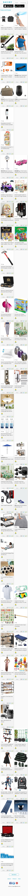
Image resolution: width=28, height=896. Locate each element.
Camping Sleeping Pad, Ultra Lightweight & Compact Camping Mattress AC (7, 817)
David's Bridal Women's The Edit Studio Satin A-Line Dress (7, 674)
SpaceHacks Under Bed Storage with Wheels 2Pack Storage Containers (7, 531)
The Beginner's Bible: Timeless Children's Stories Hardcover (21, 244)
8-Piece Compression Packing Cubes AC (19, 768)
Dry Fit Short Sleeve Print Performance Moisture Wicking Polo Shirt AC (6, 602)
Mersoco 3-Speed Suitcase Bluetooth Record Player (7, 291)
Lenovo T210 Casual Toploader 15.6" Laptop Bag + (7, 101)
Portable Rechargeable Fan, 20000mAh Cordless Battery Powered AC (21, 793)
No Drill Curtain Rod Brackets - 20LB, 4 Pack (20, 482)
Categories (23, 2)
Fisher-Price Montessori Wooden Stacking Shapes (20, 673)
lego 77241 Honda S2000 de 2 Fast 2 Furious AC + (21, 172)
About (9, 879)
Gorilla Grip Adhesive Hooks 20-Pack (19, 386)
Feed (19, 879)
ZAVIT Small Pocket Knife (6, 505)
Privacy (14, 879)
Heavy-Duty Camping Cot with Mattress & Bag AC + (21, 650)
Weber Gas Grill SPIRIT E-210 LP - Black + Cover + (7, 28)
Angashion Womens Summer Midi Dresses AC (6, 768)
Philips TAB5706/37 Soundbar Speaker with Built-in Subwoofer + (21, 77)
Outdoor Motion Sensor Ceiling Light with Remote (6, 410)
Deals (16, 2)
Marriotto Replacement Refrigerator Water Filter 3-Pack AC (7, 435)
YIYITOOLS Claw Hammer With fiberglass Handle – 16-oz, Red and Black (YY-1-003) (7, 268)
